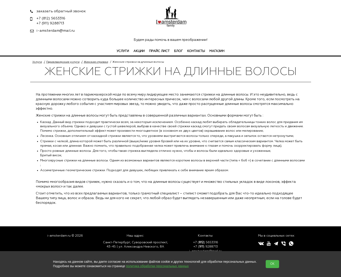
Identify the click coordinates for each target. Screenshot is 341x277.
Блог (178, 51)
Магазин (216, 51)
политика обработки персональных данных (157, 266)
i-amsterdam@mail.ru (55, 31)
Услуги (123, 51)
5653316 (50, 18)
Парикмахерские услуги (63, 62)
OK (272, 263)
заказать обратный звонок (61, 11)
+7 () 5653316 (205, 242)
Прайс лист (159, 51)
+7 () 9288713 (205, 246)
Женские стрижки (96, 62)
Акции (139, 51)
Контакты (196, 51)
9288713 (50, 23)
